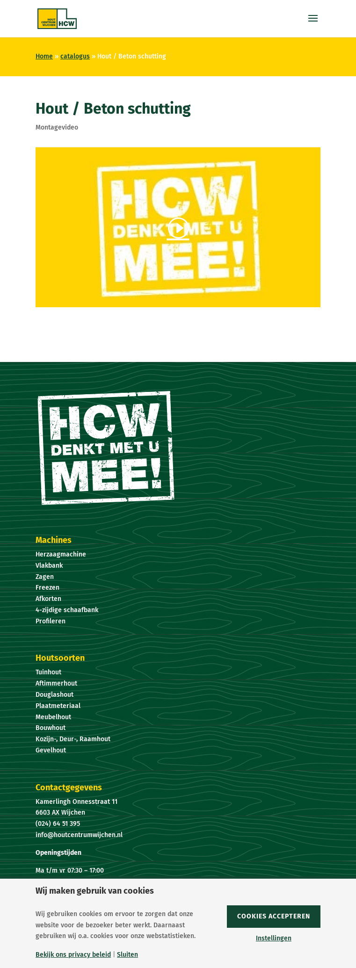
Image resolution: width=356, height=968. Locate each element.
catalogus (75, 56)
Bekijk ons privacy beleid (73, 955)
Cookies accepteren (273, 916)
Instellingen (273, 938)
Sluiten (127, 955)
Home (44, 56)
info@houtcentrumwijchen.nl (79, 835)
